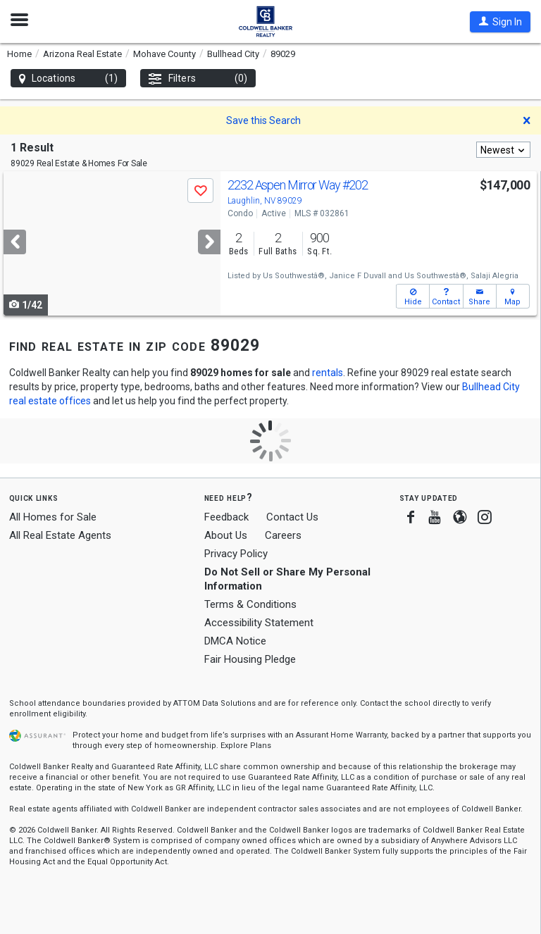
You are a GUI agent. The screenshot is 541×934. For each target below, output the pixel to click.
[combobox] (503, 150)
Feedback (226, 517)
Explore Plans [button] (245, 745)
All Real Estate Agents (60, 535)
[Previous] (15, 242)
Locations (68, 78)
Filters (198, 78)
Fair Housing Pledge (250, 659)
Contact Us (292, 517)
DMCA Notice (235, 641)
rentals (327, 372)
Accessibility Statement (258, 622)
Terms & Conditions (250, 604)
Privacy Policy (236, 553)
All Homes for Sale (53, 517)
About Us (225, 535)
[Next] (209, 242)
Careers (283, 535)
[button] (500, 21)
